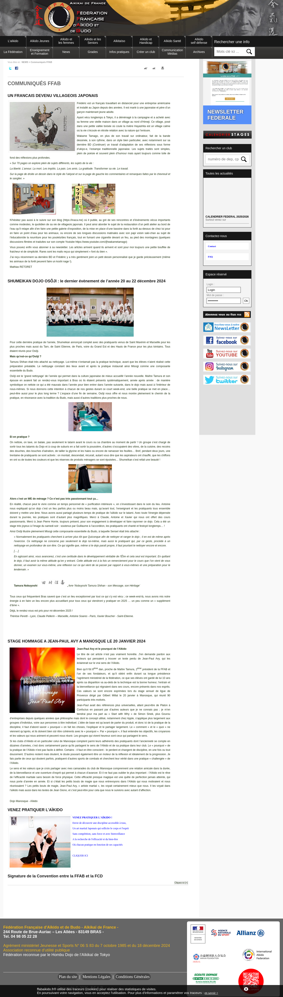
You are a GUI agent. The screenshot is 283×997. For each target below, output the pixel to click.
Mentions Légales (96, 977)
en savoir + (211, 993)
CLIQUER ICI (80, 855)
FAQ (210, 256)
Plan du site (68, 977)
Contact (212, 246)
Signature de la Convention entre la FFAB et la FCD (55, 876)
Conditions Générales (133, 977)
